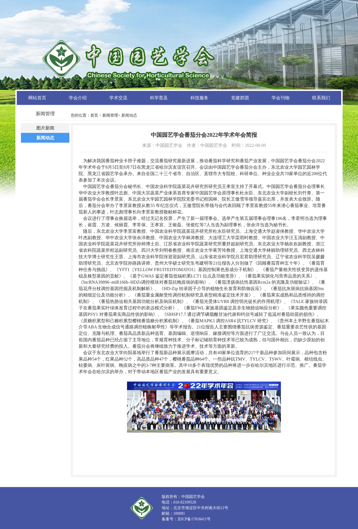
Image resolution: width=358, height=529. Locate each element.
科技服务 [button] (199, 97)
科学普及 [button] (159, 97)
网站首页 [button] (37, 97)
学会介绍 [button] (78, 97)
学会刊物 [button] (280, 97)
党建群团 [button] (240, 97)
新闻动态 (45, 137)
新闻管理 (110, 115)
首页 (94, 115)
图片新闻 (45, 128)
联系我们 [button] (321, 97)
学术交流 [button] (118, 97)
